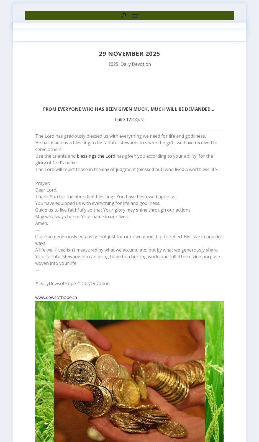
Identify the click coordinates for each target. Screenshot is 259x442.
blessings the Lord (96, 156)
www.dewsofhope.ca (56, 297)
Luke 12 (123, 119)
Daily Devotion (135, 64)
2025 (113, 64)
